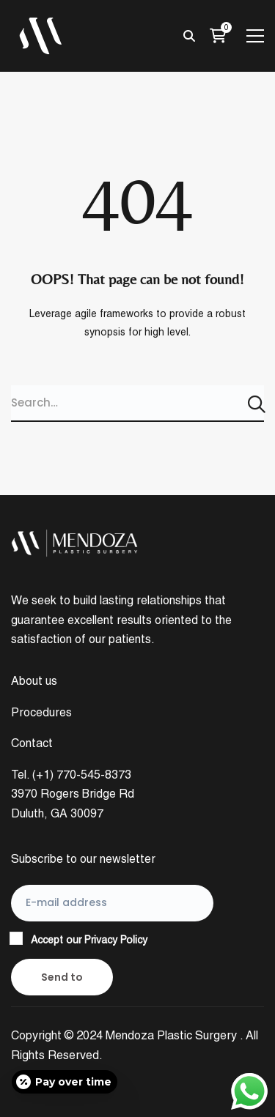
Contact (32, 743)
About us (34, 681)
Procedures (41, 712)
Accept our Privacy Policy (89, 940)
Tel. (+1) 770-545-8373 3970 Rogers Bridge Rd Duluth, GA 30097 (72, 794)
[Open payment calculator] (64, 1082)
